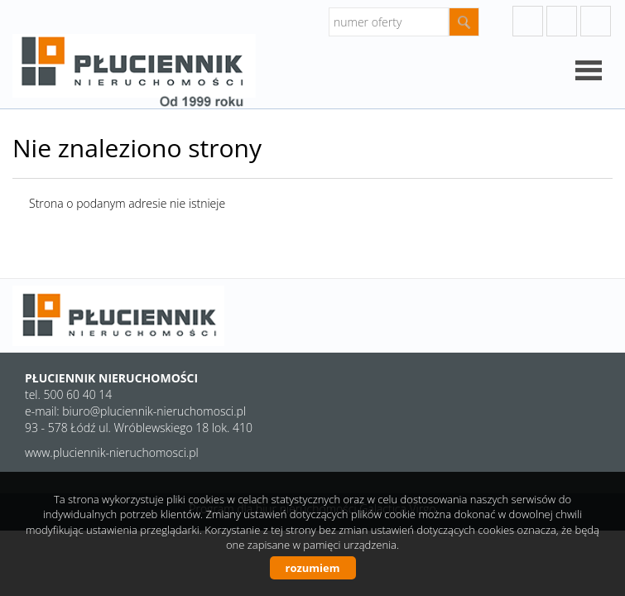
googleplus (527, 21)
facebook (595, 21)
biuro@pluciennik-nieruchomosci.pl (154, 411)
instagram (561, 21)
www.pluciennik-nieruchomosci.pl (112, 452)
